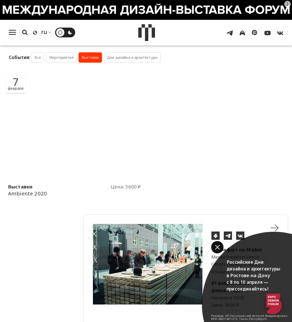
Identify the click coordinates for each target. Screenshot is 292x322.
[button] (217, 247)
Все (38, 57)
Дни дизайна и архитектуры (132, 57)
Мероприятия (61, 57)
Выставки (90, 57)
